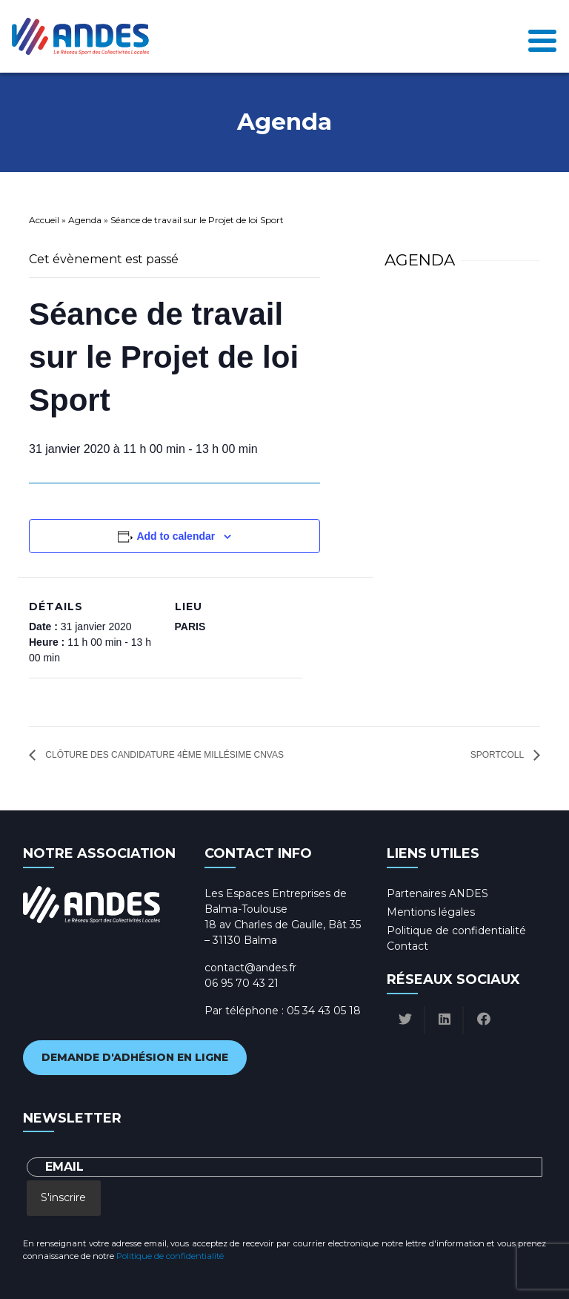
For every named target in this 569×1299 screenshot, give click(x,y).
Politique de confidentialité (456, 930)
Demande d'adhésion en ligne (134, 1057)
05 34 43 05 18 (324, 1010)
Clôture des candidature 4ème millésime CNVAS (163, 755)
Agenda (85, 219)
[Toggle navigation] (542, 36)
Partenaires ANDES (437, 893)
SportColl (498, 755)
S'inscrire (63, 1197)
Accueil (44, 219)
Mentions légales (431, 912)
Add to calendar (175, 536)
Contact (407, 946)
